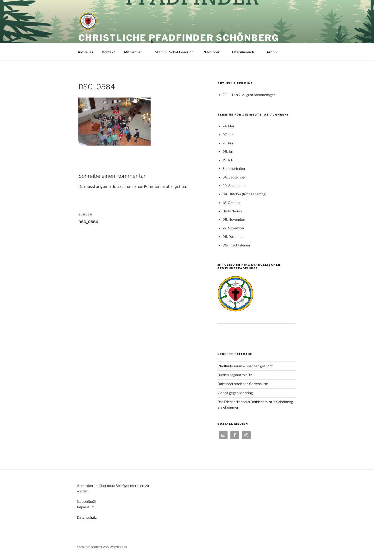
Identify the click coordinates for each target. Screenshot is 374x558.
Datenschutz (87, 517)
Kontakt (108, 52)
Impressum (86, 507)
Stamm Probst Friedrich (174, 52)
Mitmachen (135, 52)
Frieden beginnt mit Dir (234, 375)
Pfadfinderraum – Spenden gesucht (245, 366)
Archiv (274, 52)
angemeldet (107, 186)
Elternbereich (245, 52)
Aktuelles (85, 52)
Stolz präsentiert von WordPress (102, 547)
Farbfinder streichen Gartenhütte (242, 384)
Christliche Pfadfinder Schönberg (178, 37)
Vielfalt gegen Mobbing (235, 393)
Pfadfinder (213, 52)
